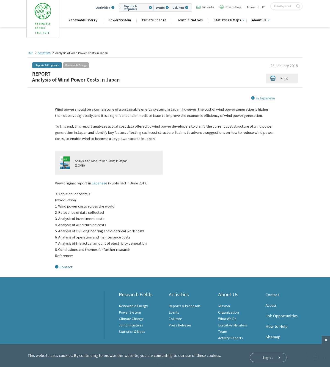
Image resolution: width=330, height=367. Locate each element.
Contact (66, 260)
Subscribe (208, 7)
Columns (178, 7)
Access (251, 7)
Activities (103, 7)
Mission (224, 299)
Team (222, 325)
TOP (30, 52)
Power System (119, 20)
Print (284, 78)
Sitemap (273, 330)
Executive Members (233, 319)
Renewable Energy (83, 20)
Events (160, 7)
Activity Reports (230, 331)
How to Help (233, 7)
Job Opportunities (282, 309)
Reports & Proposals (130, 7)
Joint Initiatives (190, 20)
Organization (228, 306)
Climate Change (154, 20)
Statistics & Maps (227, 20)
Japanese (99, 176)
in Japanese (265, 98)
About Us (259, 20)
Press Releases (180, 319)
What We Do (227, 312)
